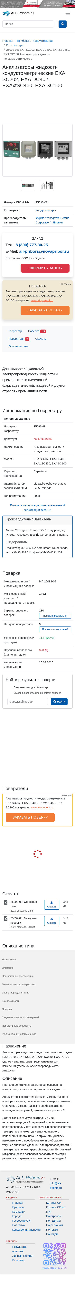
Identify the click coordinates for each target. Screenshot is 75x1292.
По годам (52, 1234)
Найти (59, 701)
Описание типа (18, 346)
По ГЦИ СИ (53, 1220)
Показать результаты (55, 615)
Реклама (18, 1260)
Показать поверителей (55, 629)
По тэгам (52, 1229)
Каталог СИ (53, 1202)
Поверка (37, 331)
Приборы (18, 1207)
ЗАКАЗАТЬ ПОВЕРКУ (45, 310)
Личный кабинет (22, 1255)
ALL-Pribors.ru (18, 13)
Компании (18, 1211)
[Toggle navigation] (68, 13)
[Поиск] (28, 24)
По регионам (54, 1225)
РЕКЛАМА (66, 284)
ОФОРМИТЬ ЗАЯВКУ (44, 268)
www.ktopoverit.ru (42, 300)
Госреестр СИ (21, 1220)
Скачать (40, 338)
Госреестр (15, 331)
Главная (17, 1202)
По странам (53, 1216)
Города (17, 1216)
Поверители (19, 339)
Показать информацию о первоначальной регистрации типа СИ (37, 507)
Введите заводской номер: (31, 687)
